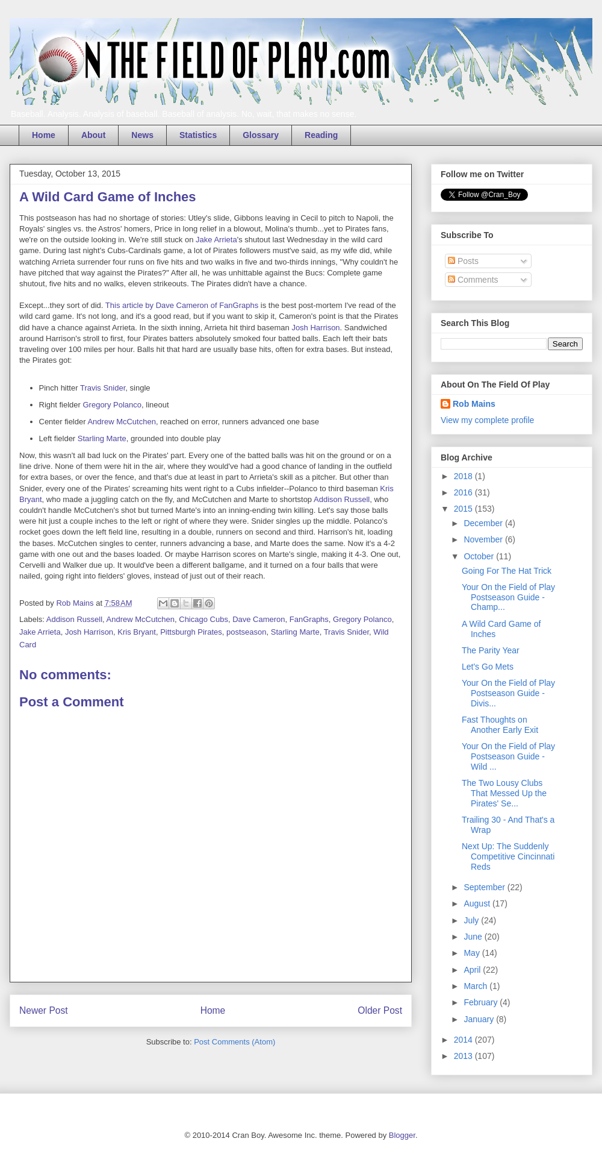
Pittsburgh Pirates (191, 631)
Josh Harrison (315, 327)
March (476, 986)
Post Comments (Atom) (234, 1041)
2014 (464, 1039)
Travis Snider (102, 387)
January (480, 1019)
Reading (321, 135)
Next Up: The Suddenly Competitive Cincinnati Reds (508, 856)
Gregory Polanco (111, 404)
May (473, 953)
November (484, 539)
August (478, 903)
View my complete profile (487, 420)
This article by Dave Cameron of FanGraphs (181, 305)
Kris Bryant (136, 631)
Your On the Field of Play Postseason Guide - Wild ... (508, 756)
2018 (464, 476)
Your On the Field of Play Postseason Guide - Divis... (508, 693)
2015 (464, 509)
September (485, 887)
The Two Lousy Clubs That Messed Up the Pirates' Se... (504, 793)
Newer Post (43, 1010)
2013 (464, 1056)
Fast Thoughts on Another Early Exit (500, 725)
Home (43, 135)
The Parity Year (491, 650)
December (484, 523)
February (482, 1002)
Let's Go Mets (488, 666)
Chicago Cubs (203, 619)
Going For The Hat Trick (506, 571)
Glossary (261, 135)
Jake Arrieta (216, 239)
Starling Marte (102, 438)
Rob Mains (474, 404)
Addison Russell (342, 499)
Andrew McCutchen (121, 421)
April (473, 970)
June (474, 936)
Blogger (402, 1135)
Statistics (198, 135)
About (93, 135)
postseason (246, 631)
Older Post (380, 1010)
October (480, 556)
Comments (473, 279)
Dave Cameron (258, 619)
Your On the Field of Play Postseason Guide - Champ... (508, 597)
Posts (463, 261)
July (472, 920)
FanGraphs (309, 619)
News (142, 135)
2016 (464, 492)
